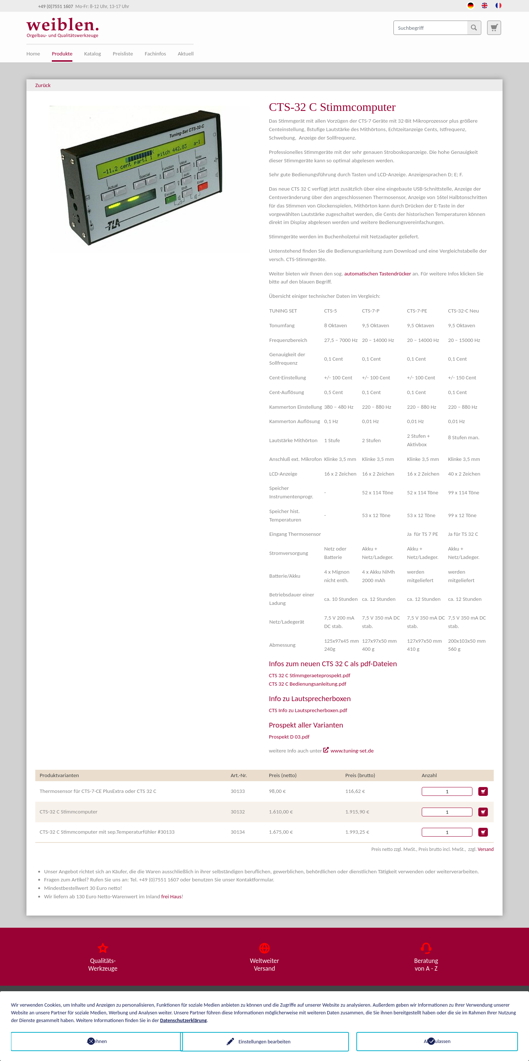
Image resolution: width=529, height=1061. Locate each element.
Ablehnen (92, 1041)
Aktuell (186, 53)
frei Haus (171, 896)
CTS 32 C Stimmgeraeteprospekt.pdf (309, 675)
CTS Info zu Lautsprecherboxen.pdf (308, 710)
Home (33, 53)
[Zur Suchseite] (494, 28)
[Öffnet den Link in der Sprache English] (485, 5)
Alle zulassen (437, 1041)
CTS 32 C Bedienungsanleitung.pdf (307, 684)
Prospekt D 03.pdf (289, 736)
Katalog (92, 53)
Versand (486, 849)
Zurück (43, 85)
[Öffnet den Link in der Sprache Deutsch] (471, 5)
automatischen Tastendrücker (377, 273)
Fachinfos (155, 53)
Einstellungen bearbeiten (264, 1041)
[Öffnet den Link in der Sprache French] (498, 5)
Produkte (62, 53)
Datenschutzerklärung (183, 1020)
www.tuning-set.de (352, 750)
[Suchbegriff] (437, 28)
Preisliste (123, 53)
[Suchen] (474, 27)
